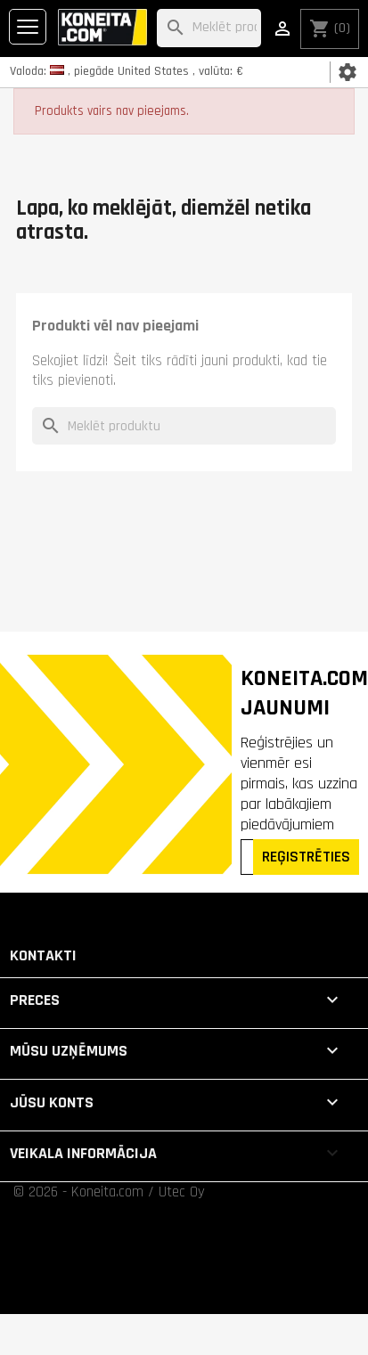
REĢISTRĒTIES (306, 856)
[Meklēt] (209, 28)
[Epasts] (249, 857)
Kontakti (43, 955)
